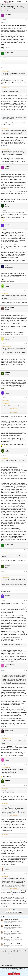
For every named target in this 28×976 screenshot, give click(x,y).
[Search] (26, 1)
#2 (26, 57)
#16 (26, 670)
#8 (26, 313)
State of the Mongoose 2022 (12, 938)
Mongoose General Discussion (17, 921)
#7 (26, 290)
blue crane (4, 10)
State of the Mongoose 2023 (12, 932)
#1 (26, 19)
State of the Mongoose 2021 (12, 944)
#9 (26, 343)
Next (15, 909)
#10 (26, 378)
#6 (26, 271)
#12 (26, 455)
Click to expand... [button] (14, 412)
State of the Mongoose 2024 (12, 925)
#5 (26, 229)
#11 (26, 397)
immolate (9, 746)
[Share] (25, 20)
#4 (26, 210)
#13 (26, 549)
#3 (26, 172)
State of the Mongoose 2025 (12, 919)
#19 (26, 785)
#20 (26, 873)
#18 (26, 764)
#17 (26, 735)
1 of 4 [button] (10, 909)
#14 (26, 571)
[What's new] (23, 1)
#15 (26, 600)
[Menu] (2, 1)
